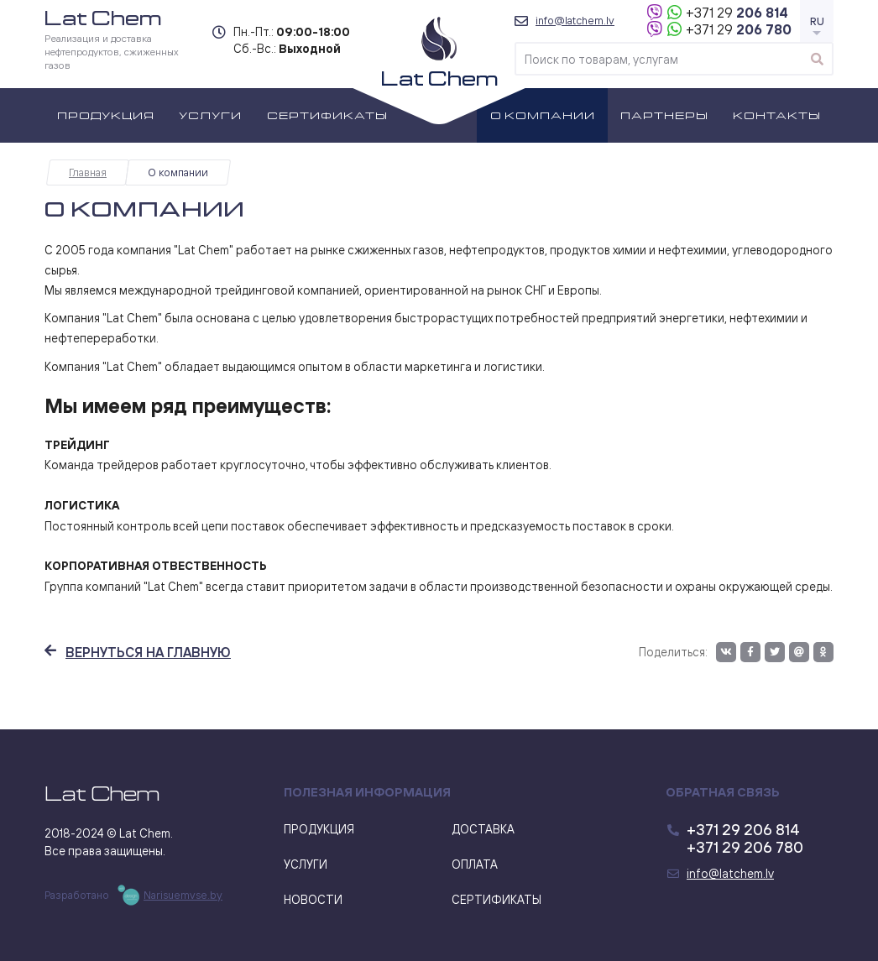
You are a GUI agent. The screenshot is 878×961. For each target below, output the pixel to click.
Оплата (475, 864)
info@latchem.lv (575, 20)
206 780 (739, 29)
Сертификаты (327, 115)
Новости (313, 899)
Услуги (210, 115)
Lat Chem (101, 793)
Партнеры (664, 115)
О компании (542, 115)
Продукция (105, 115)
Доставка (483, 829)
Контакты (777, 115)
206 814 (737, 12)
